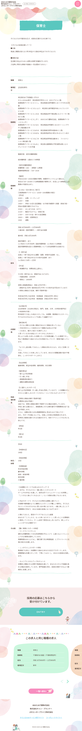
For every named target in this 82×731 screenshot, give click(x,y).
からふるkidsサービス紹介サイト (32, 717)
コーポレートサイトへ (29, 4)
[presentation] (62, 681)
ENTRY (41, 612)
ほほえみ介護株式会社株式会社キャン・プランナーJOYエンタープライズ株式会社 (11, 3)
